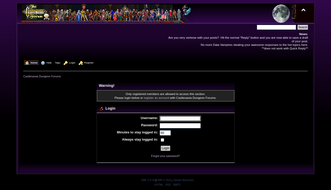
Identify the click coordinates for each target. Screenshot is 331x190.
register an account (156, 97)
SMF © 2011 (164, 180)
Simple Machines (184, 180)
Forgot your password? (165, 155)
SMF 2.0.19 (148, 180)
